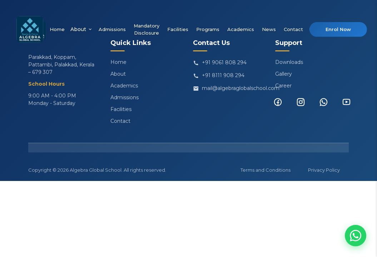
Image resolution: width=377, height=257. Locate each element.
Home (57, 29)
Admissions (112, 29)
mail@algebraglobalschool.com (226, 88)
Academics (240, 29)
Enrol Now (338, 29)
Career (283, 85)
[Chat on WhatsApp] (355, 235)
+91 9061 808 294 (220, 63)
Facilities (177, 29)
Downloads (289, 62)
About (81, 29)
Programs (207, 29)
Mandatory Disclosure (146, 29)
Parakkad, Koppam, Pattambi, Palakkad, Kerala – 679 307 (61, 64)
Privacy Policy (324, 170)
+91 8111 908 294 (218, 75)
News (269, 29)
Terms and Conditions (265, 170)
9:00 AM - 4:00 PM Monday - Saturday (52, 99)
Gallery (283, 74)
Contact (293, 29)
